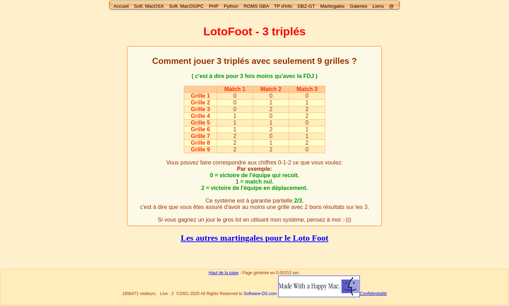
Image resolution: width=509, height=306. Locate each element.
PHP (213, 6)
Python (231, 6)
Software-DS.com (260, 293)
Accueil (121, 6)
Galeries (359, 6)
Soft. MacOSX (149, 6)
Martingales (332, 6)
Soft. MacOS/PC (186, 6)
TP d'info (283, 6)
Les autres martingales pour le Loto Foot (254, 237)
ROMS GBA (256, 6)
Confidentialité (373, 293)
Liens (378, 6)
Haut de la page (224, 272)
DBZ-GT (306, 6)
